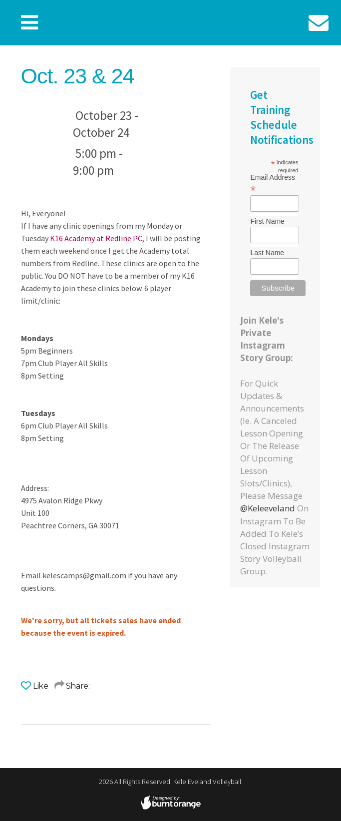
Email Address (272, 183)
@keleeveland (267, 508)
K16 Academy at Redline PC (96, 238)
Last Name (267, 253)
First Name (267, 221)
